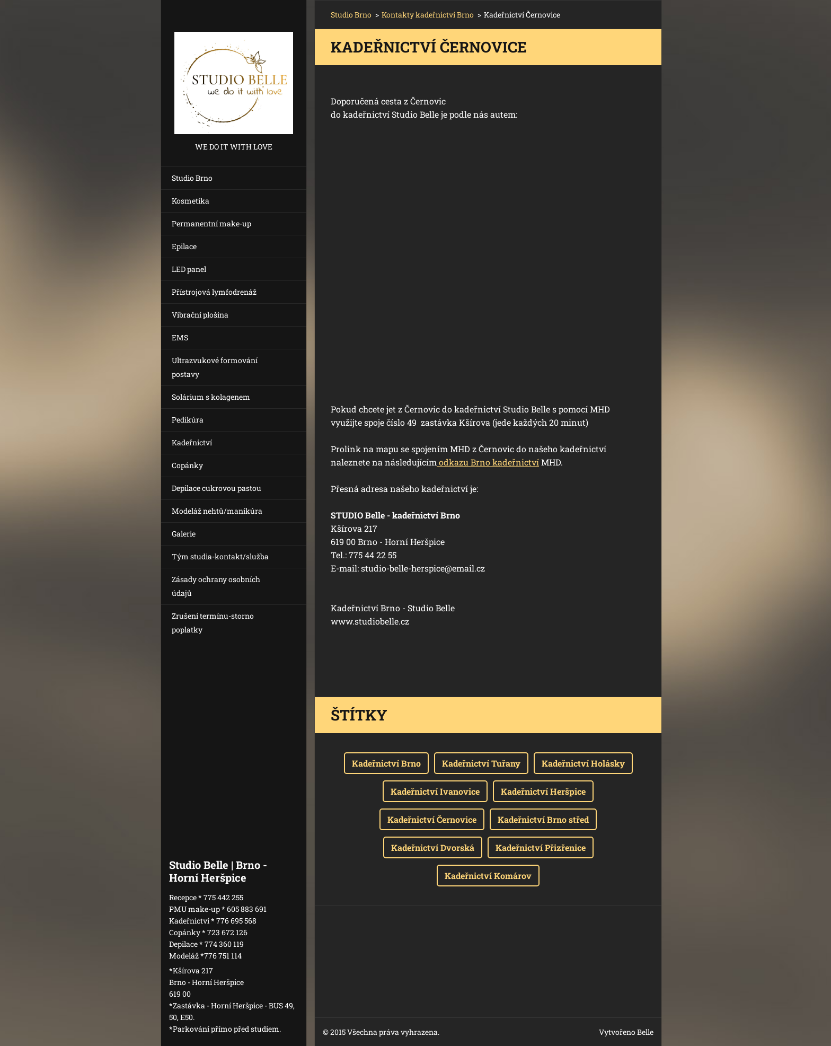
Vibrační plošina (200, 315)
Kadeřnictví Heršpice (543, 791)
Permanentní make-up (211, 223)
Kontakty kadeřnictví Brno (428, 15)
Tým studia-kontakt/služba (220, 556)
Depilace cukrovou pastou (216, 488)
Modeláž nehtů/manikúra (217, 511)
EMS (180, 337)
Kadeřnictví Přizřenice (541, 847)
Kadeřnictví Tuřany (481, 763)
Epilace (184, 246)
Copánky (187, 465)
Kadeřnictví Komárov (488, 875)
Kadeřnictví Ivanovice (435, 791)
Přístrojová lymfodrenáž (214, 292)
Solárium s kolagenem (211, 397)
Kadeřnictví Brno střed (543, 819)
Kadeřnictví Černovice (431, 819)
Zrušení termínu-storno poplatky (213, 623)
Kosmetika (190, 201)
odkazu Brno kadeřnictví (488, 462)
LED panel (189, 269)
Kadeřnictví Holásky (583, 763)
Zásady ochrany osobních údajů (216, 586)
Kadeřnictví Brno (386, 763)
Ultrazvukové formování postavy (215, 367)
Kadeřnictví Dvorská (432, 847)
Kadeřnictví (192, 442)
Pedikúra (188, 420)
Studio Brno (192, 178)
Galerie (184, 534)
